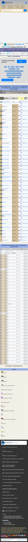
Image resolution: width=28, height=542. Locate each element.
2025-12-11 (24, 111)
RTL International (5, 147)
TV (8, 66)
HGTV (3, 193)
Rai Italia (4, 223)
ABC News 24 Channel (6, 181)
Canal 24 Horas (5, 172)
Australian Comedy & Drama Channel (6, 177)
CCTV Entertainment (6, 227)
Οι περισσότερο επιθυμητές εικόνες (9, 504)
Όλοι (5, 66)
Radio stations (12, 69)
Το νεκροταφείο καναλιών (7, 501)
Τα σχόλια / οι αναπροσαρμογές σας (14, 365)
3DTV (17, 66)
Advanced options (22, 61)
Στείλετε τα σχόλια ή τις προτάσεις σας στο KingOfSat (12, 458)
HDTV (12, 66)
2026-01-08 (24, 202)
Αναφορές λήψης (5, 492)
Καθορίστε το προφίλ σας (7, 451)
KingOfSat (23, 539)
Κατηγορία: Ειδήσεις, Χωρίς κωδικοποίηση (12, 517)
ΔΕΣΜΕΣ (3, 7)
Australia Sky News (6, 150)
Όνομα (3, 92)
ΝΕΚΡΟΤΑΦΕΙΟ (10, 7)
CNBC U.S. (4, 115)
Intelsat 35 (19, 44)
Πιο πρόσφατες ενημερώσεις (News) (10, 462)
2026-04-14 (24, 119)
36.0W (26, 43)
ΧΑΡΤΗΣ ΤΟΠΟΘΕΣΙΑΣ (20, 7)
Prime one (4, 138)
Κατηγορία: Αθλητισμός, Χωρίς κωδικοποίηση (13, 516)
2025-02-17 (24, 102)
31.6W (1, 43)
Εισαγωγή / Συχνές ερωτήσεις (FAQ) (9, 447)
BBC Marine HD (5, 165)
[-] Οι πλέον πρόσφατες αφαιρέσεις (14, 73)
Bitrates (18, 77)
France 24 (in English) (6, 214)
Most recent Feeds (7, 523)
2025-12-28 (24, 130)
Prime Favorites (5, 162)
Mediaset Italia (5, 219)
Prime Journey (5, 127)
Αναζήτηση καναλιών (7, 485)
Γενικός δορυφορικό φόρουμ (9, 524)
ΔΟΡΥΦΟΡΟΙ (10, 6)
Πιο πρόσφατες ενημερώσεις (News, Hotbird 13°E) (13, 469)
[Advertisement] (14, 27)
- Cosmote (15, 498)
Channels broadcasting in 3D (9, 510)
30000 (25, 97)
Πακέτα (22, 6)
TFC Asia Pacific (5, 159)
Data (18, 69)
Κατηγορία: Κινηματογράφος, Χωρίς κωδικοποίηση (14, 518)
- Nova (11, 498)
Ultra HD (21, 66)
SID (19, 92)
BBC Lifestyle (5, 211)
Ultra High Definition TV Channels (10, 507)
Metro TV (4, 233)
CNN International (6, 185)
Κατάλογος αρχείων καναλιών (8, 495)
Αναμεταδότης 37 (11, 77)
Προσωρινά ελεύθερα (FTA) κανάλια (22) (11, 482)
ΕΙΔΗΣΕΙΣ (4, 6)
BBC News (4, 122)
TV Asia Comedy (5, 155)
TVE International (5, 168)
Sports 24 (4, 134)
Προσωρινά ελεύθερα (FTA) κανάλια (14, 75)
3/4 (25, 98)
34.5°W (6, 47)
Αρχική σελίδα (9, 442)
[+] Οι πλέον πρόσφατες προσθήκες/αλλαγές (14, 71)
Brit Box (4, 206)
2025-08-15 (24, 134)
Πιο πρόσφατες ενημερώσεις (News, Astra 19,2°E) (13, 472)
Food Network (5, 189)
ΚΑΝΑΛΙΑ (17, 6)
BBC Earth (4, 202)
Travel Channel (5, 197)
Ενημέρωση (25, 92)
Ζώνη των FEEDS (7, 522)
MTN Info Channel (6, 102)
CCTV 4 (3, 230)
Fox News (4, 110)
